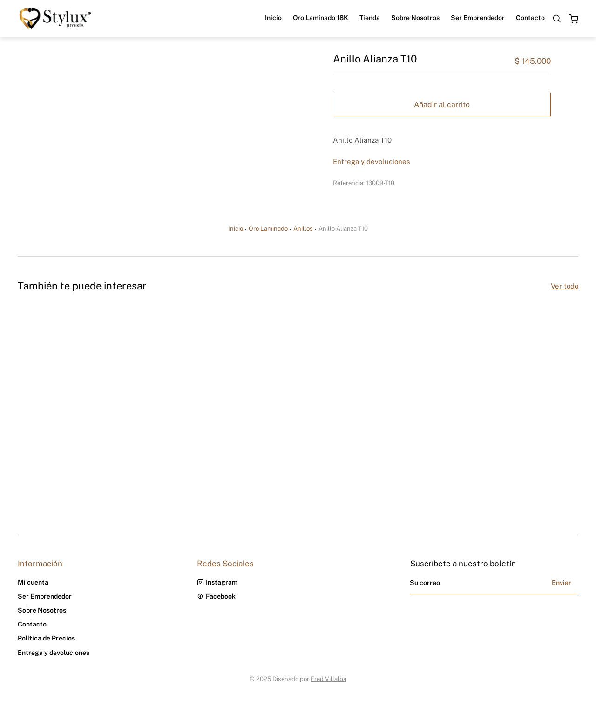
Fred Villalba (328, 678)
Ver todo (564, 286)
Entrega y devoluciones (371, 161)
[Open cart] (573, 18)
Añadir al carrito (442, 104)
